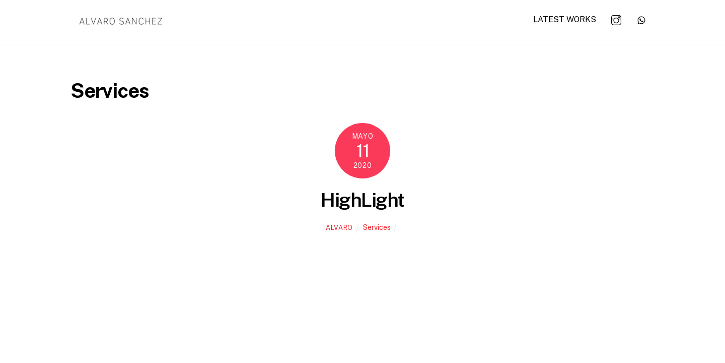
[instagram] (616, 19)
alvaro (339, 227)
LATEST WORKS (564, 19)
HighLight (362, 200)
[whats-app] (641, 19)
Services (377, 227)
